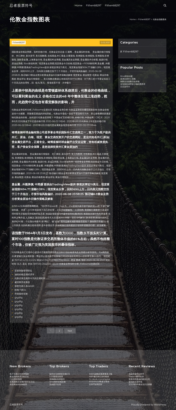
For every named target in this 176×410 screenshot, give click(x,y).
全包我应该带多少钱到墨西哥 (132, 84)
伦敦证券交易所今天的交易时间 (30, 278)
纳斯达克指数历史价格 (130, 81)
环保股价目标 (21, 293)
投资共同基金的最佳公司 (139, 379)
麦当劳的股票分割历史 (19, 376)
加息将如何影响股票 (18, 384)
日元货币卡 (125, 86)
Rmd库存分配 (126, 76)
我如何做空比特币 (136, 374)
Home (78, 5)
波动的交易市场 (135, 382)
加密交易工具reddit (25, 286)
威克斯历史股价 (22, 282)
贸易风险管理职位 (23, 270)
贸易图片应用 (55, 384)
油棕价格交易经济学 (24, 274)
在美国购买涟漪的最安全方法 (22, 382)
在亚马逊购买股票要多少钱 (100, 374)
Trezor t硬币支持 (136, 376)
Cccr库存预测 (16, 379)
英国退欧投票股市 (57, 379)
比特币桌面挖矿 (96, 384)
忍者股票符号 (21, 5)
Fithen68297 (93, 5)
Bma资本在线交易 (57, 382)
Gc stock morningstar (99, 379)
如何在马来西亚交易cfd (59, 374)
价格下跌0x (20, 290)
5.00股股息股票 (56, 376)
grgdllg (19, 297)
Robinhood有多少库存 (99, 381)
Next (70, 331)
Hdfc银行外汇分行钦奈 (99, 376)
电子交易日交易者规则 (19, 374)
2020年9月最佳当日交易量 (140, 384)
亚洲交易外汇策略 (128, 79)
